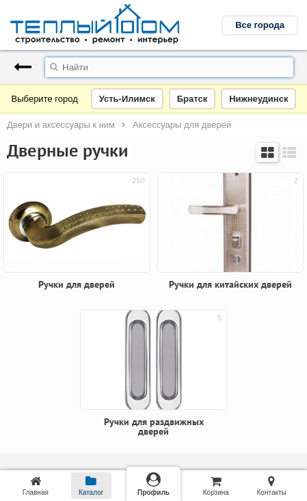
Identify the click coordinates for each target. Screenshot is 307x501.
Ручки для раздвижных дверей (154, 426)
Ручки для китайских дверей (230, 284)
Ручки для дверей (76, 284)
